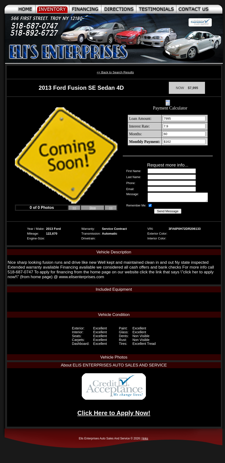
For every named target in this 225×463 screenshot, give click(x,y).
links (145, 438)
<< (74, 208)
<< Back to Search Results (115, 72)
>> (111, 208)
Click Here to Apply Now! (113, 413)
